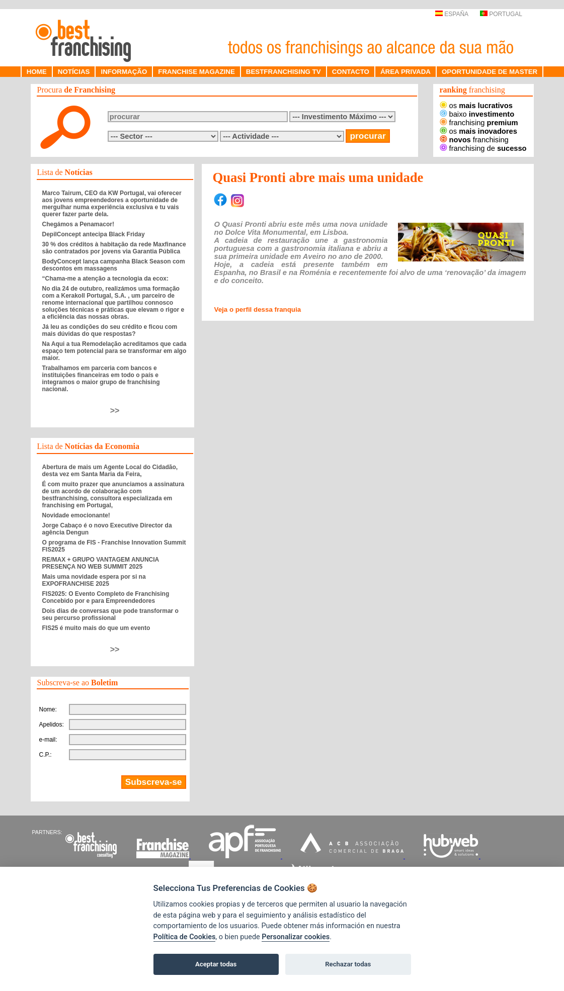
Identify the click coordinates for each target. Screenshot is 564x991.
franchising (479, 123)
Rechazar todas (348, 964)
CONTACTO (350, 71)
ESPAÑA (451, 14)
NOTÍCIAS (74, 71)
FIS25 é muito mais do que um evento (96, 628)
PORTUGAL (501, 14)
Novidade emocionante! (76, 515)
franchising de (483, 148)
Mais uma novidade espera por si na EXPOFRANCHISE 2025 (94, 580)
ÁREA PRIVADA (405, 71)
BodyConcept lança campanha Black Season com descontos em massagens (113, 265)
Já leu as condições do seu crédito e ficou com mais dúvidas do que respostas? (110, 330)
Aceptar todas (215, 964)
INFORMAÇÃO (124, 71)
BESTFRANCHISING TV (283, 71)
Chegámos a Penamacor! (78, 224)
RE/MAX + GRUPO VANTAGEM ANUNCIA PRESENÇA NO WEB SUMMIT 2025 (100, 563)
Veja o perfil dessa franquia (257, 309)
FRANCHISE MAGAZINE (196, 71)
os (476, 106)
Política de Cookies (184, 937)
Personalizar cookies (296, 937)
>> (115, 410)
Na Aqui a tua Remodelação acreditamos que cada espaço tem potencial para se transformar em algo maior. (114, 351)
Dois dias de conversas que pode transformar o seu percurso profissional (110, 614)
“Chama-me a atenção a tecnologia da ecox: (105, 278)
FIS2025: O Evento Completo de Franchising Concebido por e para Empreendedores (106, 597)
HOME (37, 71)
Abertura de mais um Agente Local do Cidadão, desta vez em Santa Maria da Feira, (110, 471)
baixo (477, 114)
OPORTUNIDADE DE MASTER (489, 71)
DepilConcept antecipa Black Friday (93, 234)
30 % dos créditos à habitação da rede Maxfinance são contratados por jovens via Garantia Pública (114, 248)
